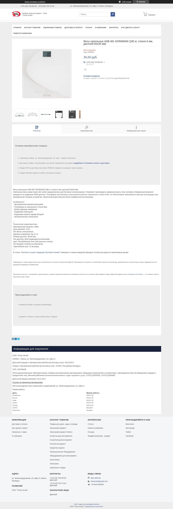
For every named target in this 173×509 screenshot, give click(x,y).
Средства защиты (57, 448)
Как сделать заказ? (130, 27)
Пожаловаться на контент (94, 506)
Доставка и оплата (74, 27)
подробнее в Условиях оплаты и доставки (91, 163)
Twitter (128, 432)
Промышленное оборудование (62, 452)
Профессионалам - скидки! (99, 436)
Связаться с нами (19, 432)
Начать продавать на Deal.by (35, 2)
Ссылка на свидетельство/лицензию (28, 382)
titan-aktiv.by (96, 478)
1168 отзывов (127, 2)
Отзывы (91, 432)
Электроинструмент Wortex (61, 432)
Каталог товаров (32, 27)
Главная (17, 27)
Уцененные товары (52, 27)
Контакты (113, 27)
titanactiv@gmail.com (99, 481)
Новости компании (22, 33)
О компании (100, 27)
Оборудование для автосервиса (63, 456)
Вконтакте (130, 424)
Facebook (129, 436)
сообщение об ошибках (135, 274)
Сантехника (54, 460)
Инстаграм (130, 428)
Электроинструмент (58, 428)
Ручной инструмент (58, 444)
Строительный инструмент (61, 440)
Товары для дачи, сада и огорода (63, 424)
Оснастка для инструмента (61, 436)
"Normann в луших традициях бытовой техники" (40, 252)
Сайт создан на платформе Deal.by (86, 504)
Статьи (88, 27)
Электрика (54, 464)
